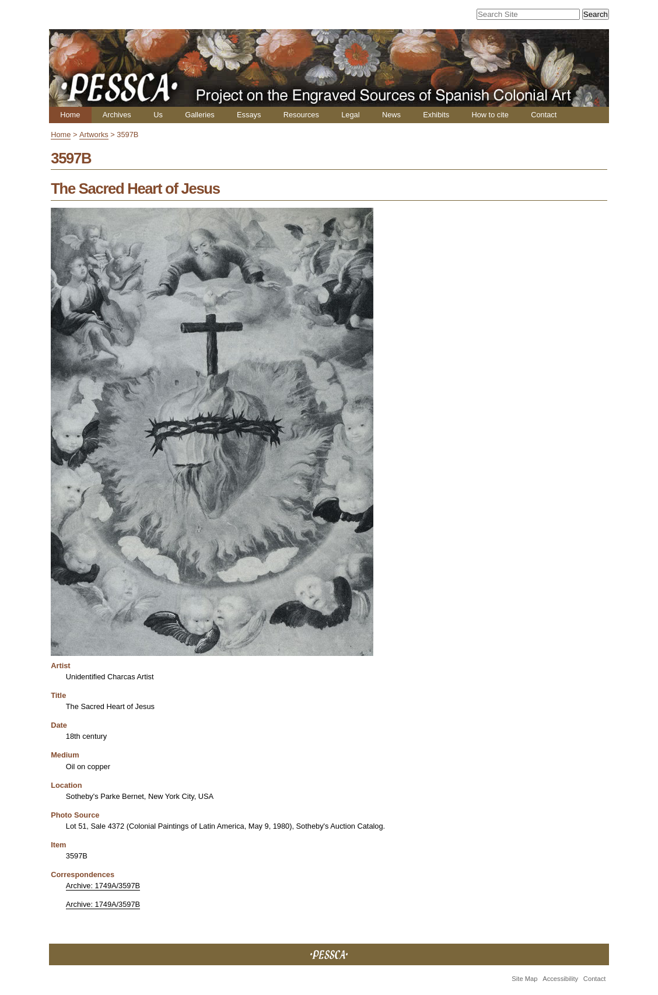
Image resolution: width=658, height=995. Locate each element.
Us (158, 114)
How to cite (489, 114)
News (391, 114)
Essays (249, 114)
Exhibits (436, 114)
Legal (350, 114)
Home (70, 114)
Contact (543, 114)
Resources (301, 114)
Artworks (93, 134)
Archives (117, 114)
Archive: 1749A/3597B (103, 885)
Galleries (200, 114)
